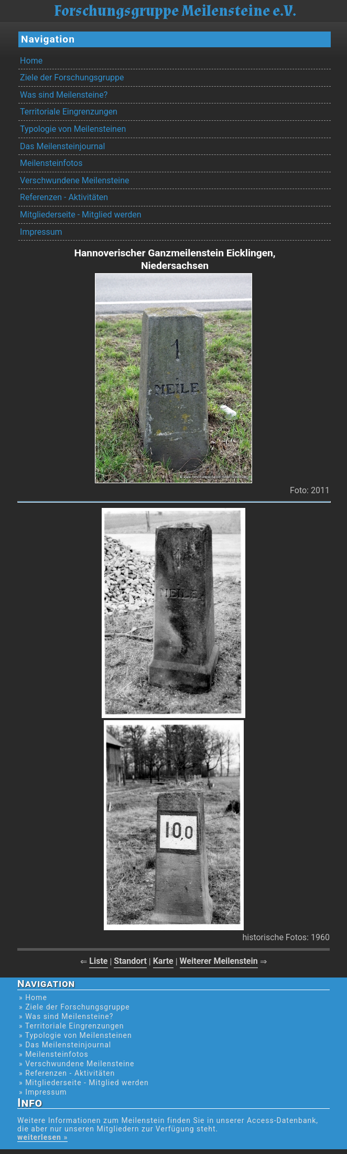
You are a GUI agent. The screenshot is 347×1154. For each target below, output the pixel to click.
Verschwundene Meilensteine (74, 180)
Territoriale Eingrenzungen (68, 112)
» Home (33, 997)
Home (31, 61)
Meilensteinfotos (51, 163)
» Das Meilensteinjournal (65, 1045)
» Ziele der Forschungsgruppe (74, 1007)
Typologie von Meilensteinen (73, 129)
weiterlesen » (42, 1137)
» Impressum (43, 1092)
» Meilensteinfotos (54, 1054)
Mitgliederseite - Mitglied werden (80, 215)
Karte (163, 961)
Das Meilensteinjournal (62, 146)
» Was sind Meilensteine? (66, 1016)
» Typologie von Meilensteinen (75, 1035)
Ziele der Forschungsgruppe (72, 77)
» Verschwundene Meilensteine (76, 1063)
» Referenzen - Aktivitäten (67, 1073)
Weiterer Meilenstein (219, 961)
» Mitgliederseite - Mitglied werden (84, 1082)
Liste (98, 961)
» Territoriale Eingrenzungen (71, 1026)
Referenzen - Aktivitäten (64, 197)
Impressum (41, 232)
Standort (130, 961)
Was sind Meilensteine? (63, 95)
